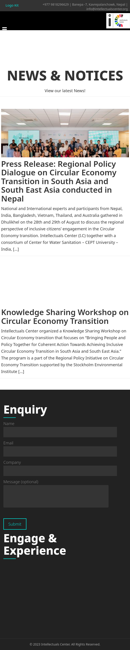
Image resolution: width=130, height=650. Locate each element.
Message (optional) (56, 494)
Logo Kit (12, 5)
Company (60, 467)
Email (60, 447)
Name (60, 428)
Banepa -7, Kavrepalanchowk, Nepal (98, 4)
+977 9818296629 (56, 4)
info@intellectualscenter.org (107, 9)
